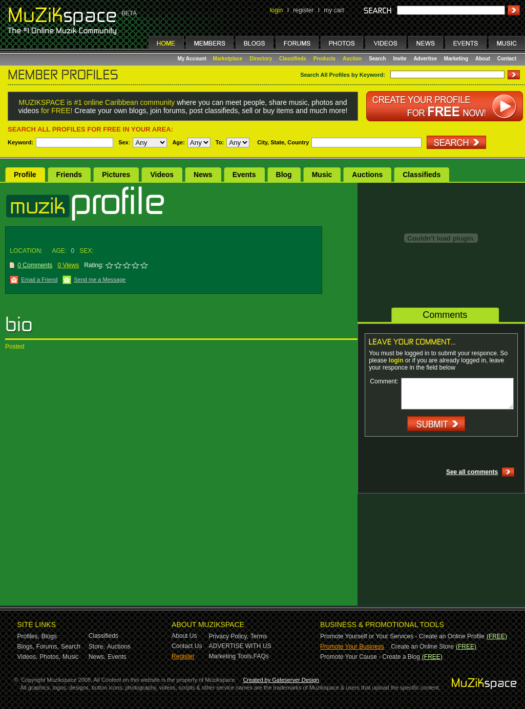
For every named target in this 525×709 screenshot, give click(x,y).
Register (183, 656)
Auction (352, 58)
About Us (184, 635)
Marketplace (228, 58)
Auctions (367, 174)
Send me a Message (99, 279)
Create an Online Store (422, 646)
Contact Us (187, 646)
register (303, 10)
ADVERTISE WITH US (240, 646)
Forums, (47, 646)
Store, (97, 646)
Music (322, 174)
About (482, 58)
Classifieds (292, 58)
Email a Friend (39, 279)
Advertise (425, 58)
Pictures (116, 174)
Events (244, 174)
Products (324, 58)
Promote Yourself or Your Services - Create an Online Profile (402, 636)
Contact (506, 58)
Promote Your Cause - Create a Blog (370, 656)
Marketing (456, 58)
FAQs (261, 656)
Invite (399, 58)
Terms (258, 636)
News (203, 174)
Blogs (49, 636)
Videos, (27, 656)
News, (97, 656)
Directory (260, 58)
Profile (25, 174)
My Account (193, 58)
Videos (162, 174)
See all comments (472, 472)
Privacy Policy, (228, 636)
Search (377, 58)
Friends (69, 174)
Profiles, (28, 636)
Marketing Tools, (231, 656)
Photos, (49, 656)
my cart (334, 10)
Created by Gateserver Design (281, 680)
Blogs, (25, 646)
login (276, 10)
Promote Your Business (352, 646)
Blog (284, 174)
